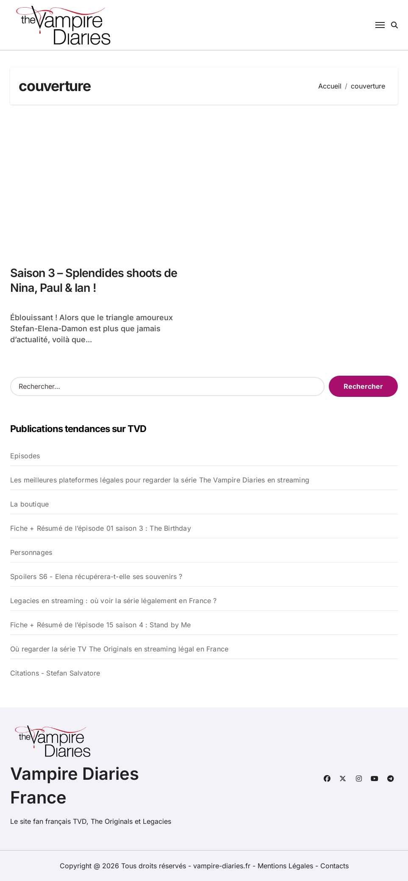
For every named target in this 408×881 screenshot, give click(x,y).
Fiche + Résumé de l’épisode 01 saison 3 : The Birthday (100, 528)
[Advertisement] (205, 181)
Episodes (25, 456)
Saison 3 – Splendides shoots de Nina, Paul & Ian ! (93, 280)
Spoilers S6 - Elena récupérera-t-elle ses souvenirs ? (96, 576)
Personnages (31, 552)
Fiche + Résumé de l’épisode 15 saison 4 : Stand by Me (100, 625)
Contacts (334, 866)
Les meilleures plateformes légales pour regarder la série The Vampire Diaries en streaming (159, 480)
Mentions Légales (286, 866)
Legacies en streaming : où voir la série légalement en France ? (113, 600)
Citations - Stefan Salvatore (55, 673)
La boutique (29, 504)
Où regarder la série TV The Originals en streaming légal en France (119, 649)
